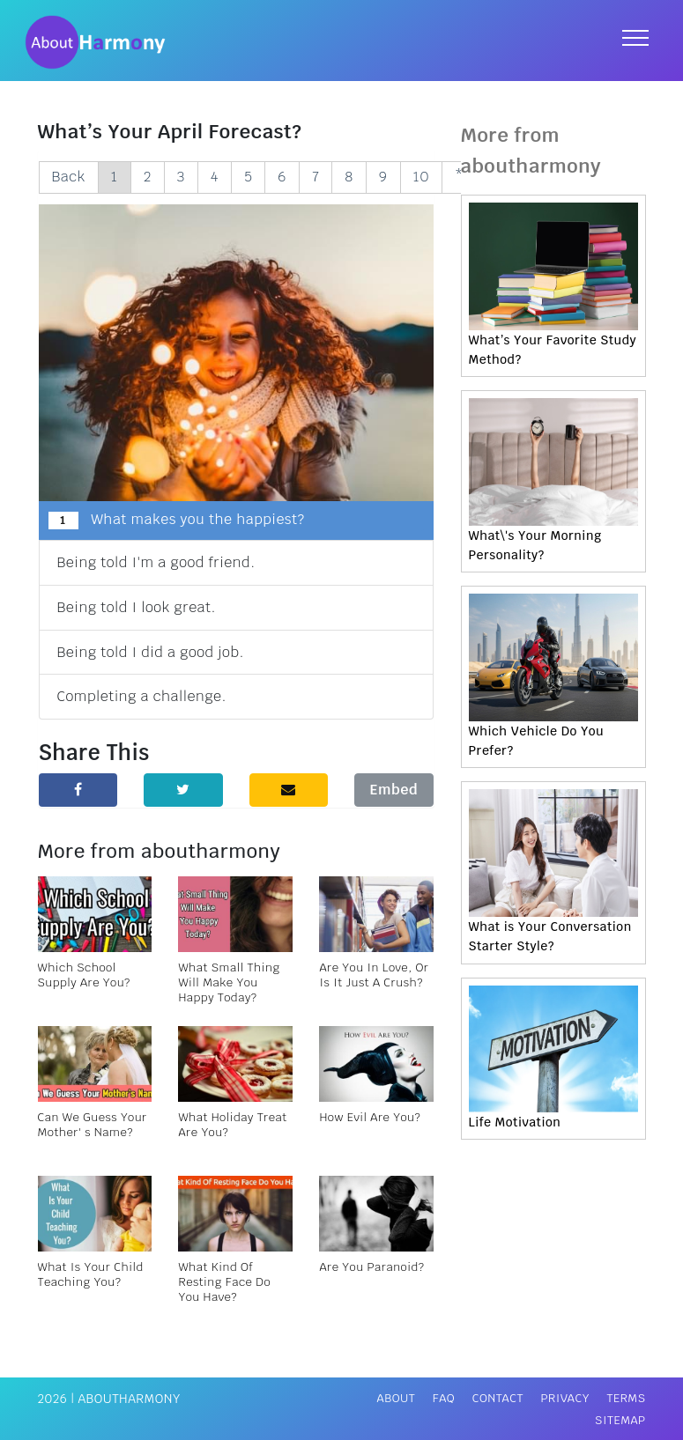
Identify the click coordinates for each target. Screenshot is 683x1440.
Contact (497, 1398)
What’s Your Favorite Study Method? (553, 349)
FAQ (444, 1398)
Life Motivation (515, 1122)
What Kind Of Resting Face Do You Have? (224, 1281)
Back (68, 176)
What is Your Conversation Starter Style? (550, 936)
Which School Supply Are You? (84, 975)
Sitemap (620, 1420)
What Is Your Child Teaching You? (91, 1274)
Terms (625, 1398)
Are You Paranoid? (371, 1266)
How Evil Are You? (369, 1117)
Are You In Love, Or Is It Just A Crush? (373, 975)
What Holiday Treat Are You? (232, 1125)
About (396, 1398)
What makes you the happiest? (176, 519)
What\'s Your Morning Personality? (535, 545)
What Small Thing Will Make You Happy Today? (228, 982)
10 (421, 176)
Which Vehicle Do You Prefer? (537, 740)
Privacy (564, 1398)
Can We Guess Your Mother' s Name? (92, 1125)
